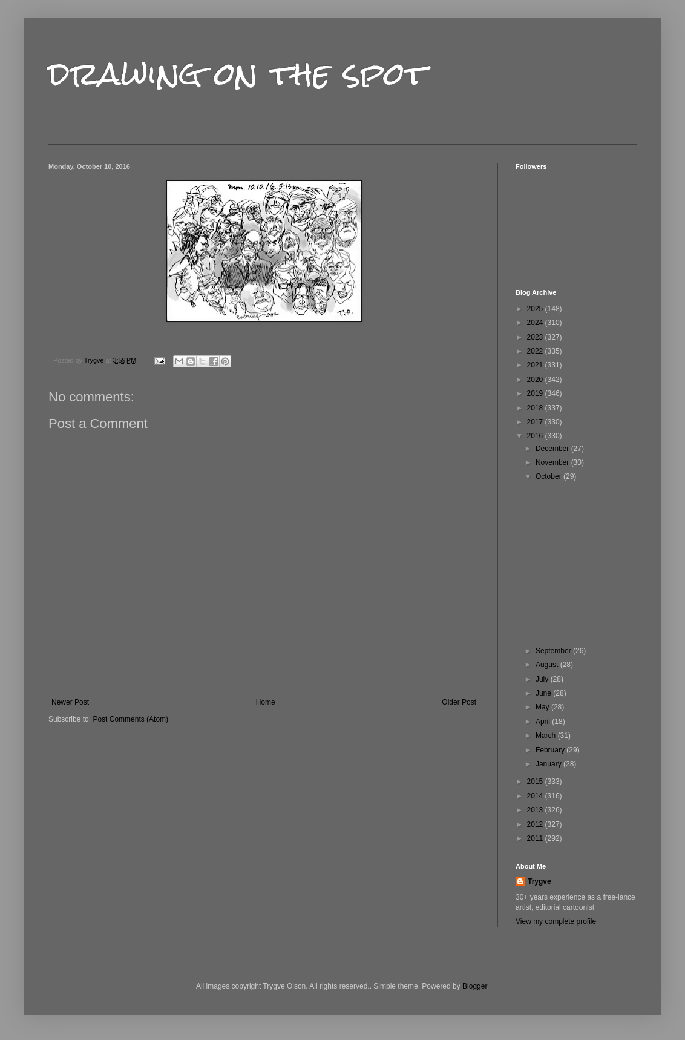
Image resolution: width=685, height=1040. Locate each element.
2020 (536, 379)
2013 (536, 810)
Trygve (539, 881)
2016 (536, 436)
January (549, 764)
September (554, 651)
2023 (536, 337)
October (549, 476)
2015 (536, 781)
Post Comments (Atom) (130, 719)
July (543, 679)
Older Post (459, 702)
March (547, 735)
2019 (536, 393)
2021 (536, 365)
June (544, 693)
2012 (536, 824)
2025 (536, 308)
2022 (536, 351)
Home (265, 702)
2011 (536, 838)
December (553, 448)
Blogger (474, 986)
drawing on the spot (237, 73)
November (553, 462)
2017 (536, 422)
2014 (536, 796)
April (544, 721)
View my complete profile (556, 921)
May (543, 707)
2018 (536, 408)
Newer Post (70, 702)
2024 (536, 322)
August (548, 664)
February (551, 750)
